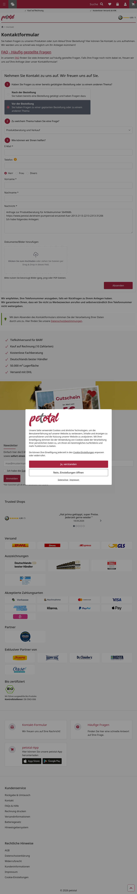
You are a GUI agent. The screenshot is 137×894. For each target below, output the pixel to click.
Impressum (74, 480)
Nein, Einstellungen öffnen (68, 472)
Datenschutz (63, 480)
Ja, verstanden (68, 464)
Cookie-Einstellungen (83, 452)
